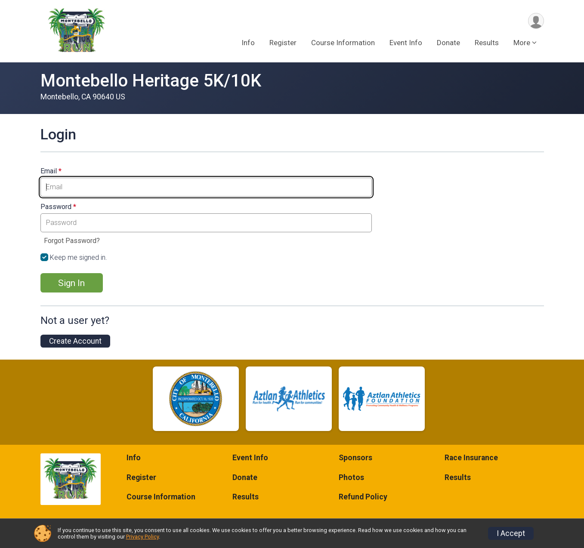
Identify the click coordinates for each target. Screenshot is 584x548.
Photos (351, 477)
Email (51, 171)
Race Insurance (471, 457)
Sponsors (355, 457)
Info (248, 42)
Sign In (71, 283)
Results (487, 42)
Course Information (343, 42)
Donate (448, 42)
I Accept (511, 533)
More (521, 42)
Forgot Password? (72, 241)
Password (58, 207)
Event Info (405, 42)
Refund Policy (363, 497)
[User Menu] (536, 21)
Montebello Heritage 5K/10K (150, 81)
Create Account (75, 341)
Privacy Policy (142, 536)
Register (283, 42)
